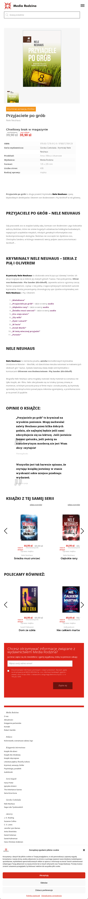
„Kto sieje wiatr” (20, 314)
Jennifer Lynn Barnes (12, 828)
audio (51, 303)
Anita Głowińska (10, 832)
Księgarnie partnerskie (12, 723)
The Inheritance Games (13, 790)
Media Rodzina (46, 160)
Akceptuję (44, 875)
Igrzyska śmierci (10, 786)
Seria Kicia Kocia (10, 793)
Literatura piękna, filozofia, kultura (17, 762)
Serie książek (11, 779)
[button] (84, 850)
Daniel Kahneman (11, 839)
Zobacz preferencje (44, 890)
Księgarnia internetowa (15, 748)
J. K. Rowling (9, 818)
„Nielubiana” (18, 300)
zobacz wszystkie (36, 505)
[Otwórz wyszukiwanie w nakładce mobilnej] (42, 15)
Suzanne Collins (10, 821)
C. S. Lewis (8, 825)
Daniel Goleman (10, 835)
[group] (42, 58)
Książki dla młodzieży (12, 755)
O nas (6, 716)
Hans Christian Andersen (13, 842)
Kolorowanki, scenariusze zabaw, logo (18, 741)
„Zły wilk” (16, 317)
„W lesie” (16, 324)
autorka (43, 361)
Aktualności (8, 720)
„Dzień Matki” (18, 328)
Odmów (44, 883)
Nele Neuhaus (9, 804)
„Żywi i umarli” (19, 321)
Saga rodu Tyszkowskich (13, 807)
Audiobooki (8, 772)
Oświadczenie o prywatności (51, 896)
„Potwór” (16, 334)
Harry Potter (8, 783)
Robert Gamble (9, 730)
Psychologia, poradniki (12, 769)
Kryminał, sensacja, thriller (21, 109)
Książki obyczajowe (11, 758)
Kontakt (7, 727)
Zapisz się (62, 685)
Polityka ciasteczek (33, 896)
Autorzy (9, 814)
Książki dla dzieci (10, 751)
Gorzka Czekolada (13, 800)
